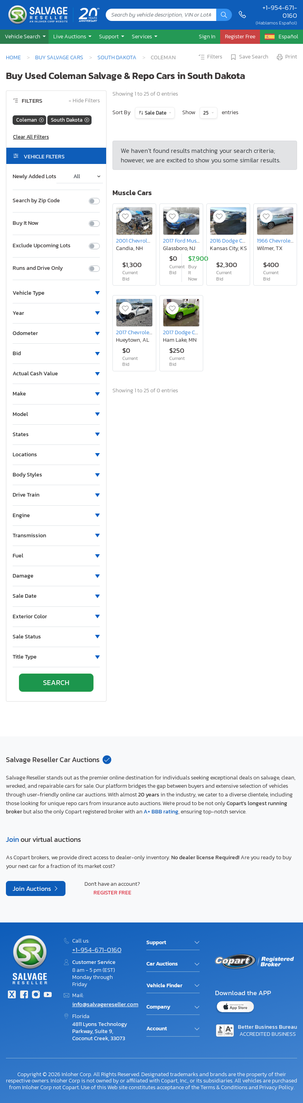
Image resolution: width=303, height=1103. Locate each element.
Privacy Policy (276, 1087)
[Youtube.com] (48, 995)
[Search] (224, 15)
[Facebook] (24, 995)
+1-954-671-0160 (279, 12)
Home (13, 57)
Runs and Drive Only (38, 268)
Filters (210, 57)
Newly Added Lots (34, 176)
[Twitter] (12, 995)
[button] (24, 36)
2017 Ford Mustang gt (188, 240)
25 (206, 113)
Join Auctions (32, 888)
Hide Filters (84, 101)
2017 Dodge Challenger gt (193, 332)
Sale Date (156, 113)
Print (286, 57)
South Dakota (117, 57)
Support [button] (109, 36)
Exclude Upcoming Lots (42, 245)
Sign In (207, 36)
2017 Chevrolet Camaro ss (147, 332)
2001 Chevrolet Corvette (144, 240)
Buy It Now (25, 223)
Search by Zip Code (36, 200)
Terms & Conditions (223, 1087)
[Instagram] (36, 995)
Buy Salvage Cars (59, 57)
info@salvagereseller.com (105, 1004)
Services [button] (142, 36)
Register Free (112, 892)
